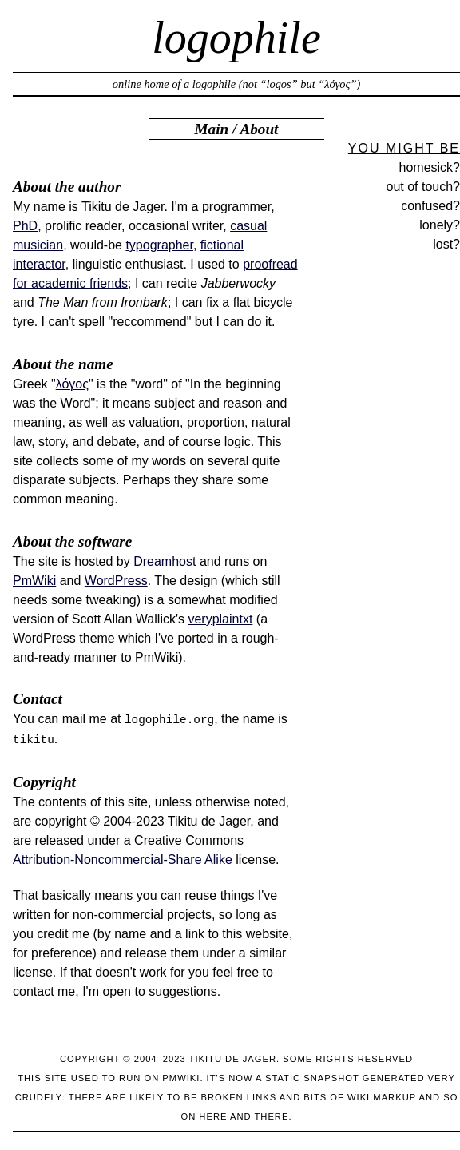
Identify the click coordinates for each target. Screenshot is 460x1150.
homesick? (429, 167)
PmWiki (34, 580)
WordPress (116, 580)
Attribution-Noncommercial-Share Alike (122, 859)
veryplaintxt (220, 619)
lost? (446, 244)
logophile (236, 37)
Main (212, 129)
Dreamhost (164, 561)
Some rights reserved (348, 1059)
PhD (25, 226)
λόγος (72, 384)
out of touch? (423, 186)
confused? (430, 206)
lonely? (439, 225)
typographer (159, 245)
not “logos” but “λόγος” (299, 84)
